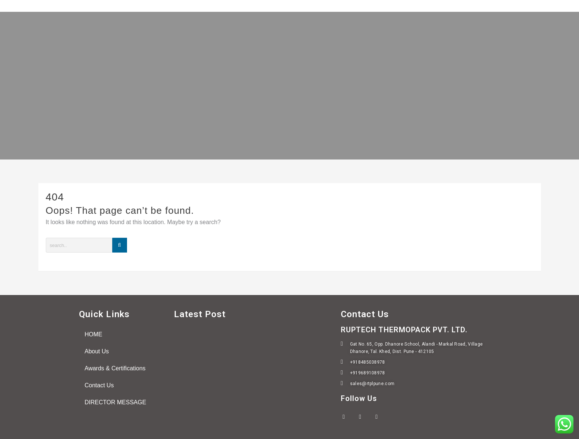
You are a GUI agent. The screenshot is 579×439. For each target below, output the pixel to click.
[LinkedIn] (381, 416)
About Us (97, 351)
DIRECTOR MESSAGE (115, 402)
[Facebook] (348, 416)
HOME (93, 334)
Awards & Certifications (115, 368)
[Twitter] (364, 416)
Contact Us (99, 385)
